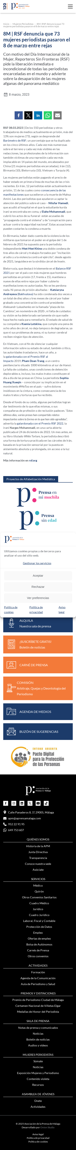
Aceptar (38, 575)
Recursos (38, 1084)
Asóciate (38, 869)
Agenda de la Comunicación (38, 978)
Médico (38, 885)
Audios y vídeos (38, 1045)
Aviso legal (38, 1134)
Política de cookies (38, 1141)
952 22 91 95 (14, 824)
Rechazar (37, 586)
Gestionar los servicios (37, 563)
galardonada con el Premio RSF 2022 (40, 423)
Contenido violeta (38, 1079)
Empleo (38, 932)
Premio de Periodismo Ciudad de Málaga (38, 1000)
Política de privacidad (38, 1137)
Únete (38, 1100)
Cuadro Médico (39, 903)
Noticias (38, 1033)
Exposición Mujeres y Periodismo (38, 1073)
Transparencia (38, 858)
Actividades (38, 1106)
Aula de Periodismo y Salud (38, 984)
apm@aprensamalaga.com (22, 818)
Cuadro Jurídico (39, 915)
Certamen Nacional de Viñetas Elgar (38, 1005)
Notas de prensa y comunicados (38, 1027)
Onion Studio (47, 1127)
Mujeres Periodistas (23, 23)
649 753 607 (13, 830)
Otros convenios (38, 956)
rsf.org (33, 460)
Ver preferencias (38, 598)
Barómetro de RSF (14, 140)
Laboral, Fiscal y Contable (39, 921)
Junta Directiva (38, 852)
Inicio (6, 23)
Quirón (39, 891)
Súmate (38, 1061)
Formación (38, 972)
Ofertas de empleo (39, 938)
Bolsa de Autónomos (39, 944)
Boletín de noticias (38, 1039)
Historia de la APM (38, 846)
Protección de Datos (39, 926)
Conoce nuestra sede (38, 863)
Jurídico (38, 909)
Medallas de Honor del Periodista (38, 1011)
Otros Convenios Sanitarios (39, 897)
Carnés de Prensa (38, 950)
